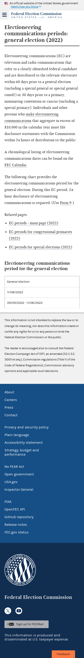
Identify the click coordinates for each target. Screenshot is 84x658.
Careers (10, 400)
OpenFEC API (14, 509)
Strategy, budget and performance (21, 452)
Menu (4, 14)
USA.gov (10, 482)
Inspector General (18, 490)
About (9, 392)
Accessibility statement (23, 443)
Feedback (63, 654)
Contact (10, 415)
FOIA (7, 502)
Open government (19, 474)
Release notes (15, 525)
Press (8, 407)
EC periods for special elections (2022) (40, 247)
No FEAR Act (14, 467)
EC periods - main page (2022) (33, 223)
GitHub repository (19, 517)
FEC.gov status (16, 532)
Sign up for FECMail (30, 624)
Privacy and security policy (26, 427)
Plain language (16, 435)
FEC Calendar (15, 165)
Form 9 (65, 203)
